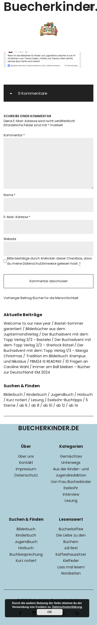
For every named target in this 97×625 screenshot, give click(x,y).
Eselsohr (71, 487)
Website (10, 239)
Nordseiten (71, 573)
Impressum (26, 469)
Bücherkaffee (71, 529)
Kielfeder (71, 560)
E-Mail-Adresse (17, 217)
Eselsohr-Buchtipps (65, 400)
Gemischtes (71, 456)
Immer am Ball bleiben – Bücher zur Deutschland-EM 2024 (47, 369)
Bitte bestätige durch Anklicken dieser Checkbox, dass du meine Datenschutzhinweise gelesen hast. (49, 261)
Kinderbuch (36, 394)
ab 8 (35, 405)
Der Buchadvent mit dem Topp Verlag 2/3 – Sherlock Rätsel (47, 342)
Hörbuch (85, 394)
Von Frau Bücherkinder (71, 481)
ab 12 (60, 405)
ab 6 (23, 405)
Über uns (26, 456)
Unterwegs (70, 462)
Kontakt (26, 462)
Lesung (37, 400)
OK (49, 612)
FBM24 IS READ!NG (46, 361)
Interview (71, 494)
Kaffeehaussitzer (71, 554)
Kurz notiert (16, 400)
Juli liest (71, 547)
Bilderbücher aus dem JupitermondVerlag (34, 331)
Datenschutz (26, 475)
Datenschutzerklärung (67, 606)
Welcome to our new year (27, 323)
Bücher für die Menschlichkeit (41, 298)
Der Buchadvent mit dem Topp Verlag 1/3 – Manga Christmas (46, 351)
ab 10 (47, 405)
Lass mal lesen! (71, 567)
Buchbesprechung (26, 554)
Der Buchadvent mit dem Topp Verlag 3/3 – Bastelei (46, 337)
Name (10, 195)
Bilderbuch (13, 394)
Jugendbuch (62, 394)
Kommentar (14, 135)
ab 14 (73, 405)
